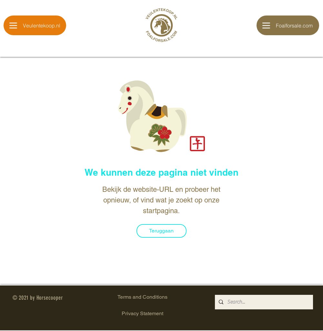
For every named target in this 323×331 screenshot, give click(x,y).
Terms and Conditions (142, 297)
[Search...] (263, 302)
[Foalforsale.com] (288, 25)
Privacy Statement (142, 313)
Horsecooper (49, 297)
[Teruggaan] (161, 231)
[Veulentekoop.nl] (35, 25)
